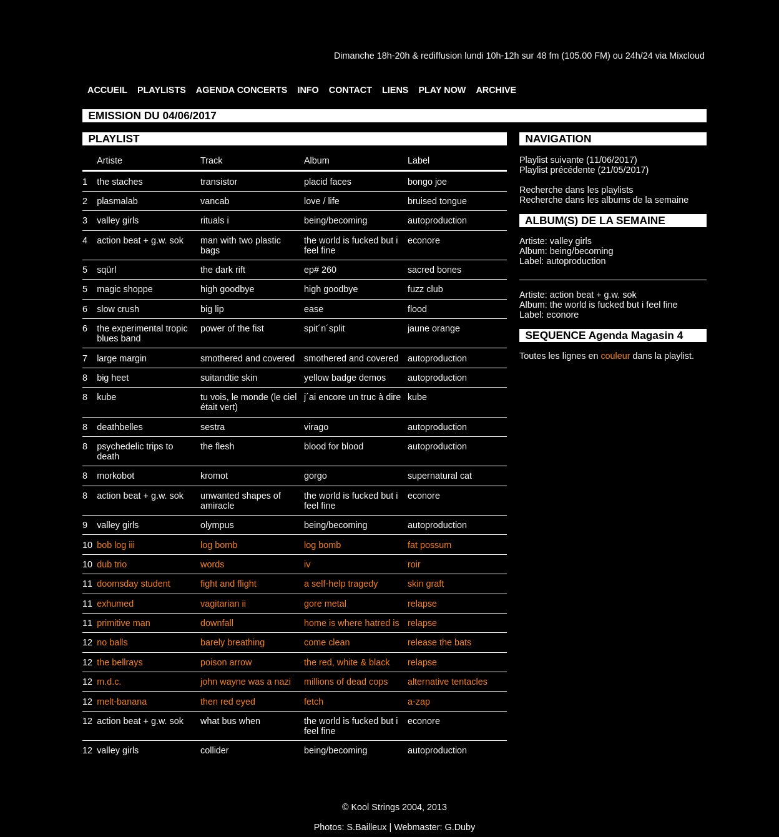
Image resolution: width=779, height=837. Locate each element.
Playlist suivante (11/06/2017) (578, 160)
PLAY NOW (442, 90)
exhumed (115, 604)
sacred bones (434, 270)
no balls (112, 642)
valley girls (118, 220)
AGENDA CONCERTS (242, 90)
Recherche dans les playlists (576, 190)
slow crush (118, 309)
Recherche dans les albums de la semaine (603, 200)
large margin (122, 358)
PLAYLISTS (161, 90)
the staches (120, 182)
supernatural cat (440, 476)
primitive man (123, 623)
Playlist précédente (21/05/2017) (584, 170)
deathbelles (120, 427)
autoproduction (437, 220)
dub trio (112, 564)
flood (417, 309)
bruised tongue (437, 201)
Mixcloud (687, 56)
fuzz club (425, 289)
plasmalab (117, 201)
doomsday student (133, 584)
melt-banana (122, 702)
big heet (113, 378)
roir (414, 564)
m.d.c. (109, 682)
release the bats (439, 642)
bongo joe (427, 182)
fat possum (429, 545)
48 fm (547, 56)
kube (106, 397)
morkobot (115, 476)
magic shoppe (125, 289)
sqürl (106, 270)
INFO (307, 90)
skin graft (426, 584)
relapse (422, 604)
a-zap (419, 702)
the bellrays (120, 662)
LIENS (395, 90)
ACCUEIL (107, 90)
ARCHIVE (496, 90)
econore (424, 240)
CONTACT (350, 90)
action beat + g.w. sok (140, 240)
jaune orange (434, 328)
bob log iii (116, 545)
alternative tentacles (447, 682)
